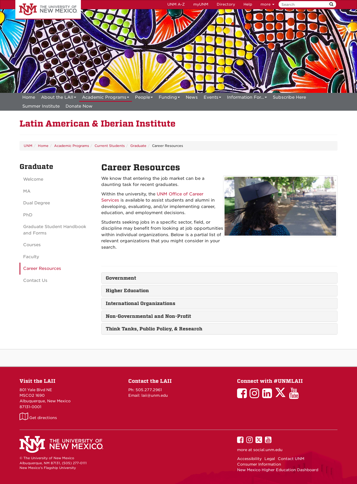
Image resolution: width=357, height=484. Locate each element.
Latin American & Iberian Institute (97, 124)
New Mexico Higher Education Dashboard (277, 470)
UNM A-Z (176, 4)
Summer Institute (41, 106)
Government (121, 278)
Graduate (138, 146)
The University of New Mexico (48, 10)
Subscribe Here (289, 97)
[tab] (219, 278)
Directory (226, 4)
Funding (169, 98)
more (267, 4)
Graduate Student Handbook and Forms (54, 230)
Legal (269, 458)
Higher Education (127, 290)
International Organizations (140, 303)
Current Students (110, 146)
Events (212, 98)
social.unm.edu (268, 449)
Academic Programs (105, 98)
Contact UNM (291, 458)
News (192, 97)
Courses (32, 244)
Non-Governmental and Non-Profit (148, 316)
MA (26, 191)
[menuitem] (29, 97)
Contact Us (35, 280)
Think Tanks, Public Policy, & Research (154, 328)
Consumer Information (259, 464)
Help (247, 4)
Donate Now (79, 106)
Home (28, 97)
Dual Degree (36, 202)
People (144, 98)
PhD (27, 214)
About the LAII (58, 98)
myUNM (200, 4)
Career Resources (42, 268)
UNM (28, 146)
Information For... (247, 98)
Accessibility (249, 458)
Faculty (31, 256)
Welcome (33, 179)
